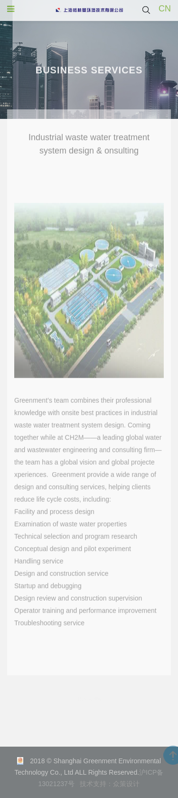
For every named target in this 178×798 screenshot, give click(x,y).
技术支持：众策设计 (110, 784)
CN (165, 8)
